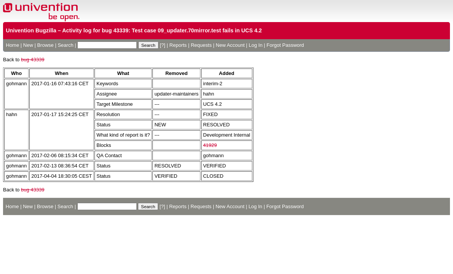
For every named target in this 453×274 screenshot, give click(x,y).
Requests (201, 45)
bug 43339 (32, 59)
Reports (178, 45)
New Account (230, 45)
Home (12, 45)
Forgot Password (285, 45)
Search (65, 45)
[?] (162, 45)
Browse (45, 45)
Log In (256, 45)
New (28, 45)
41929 (210, 145)
